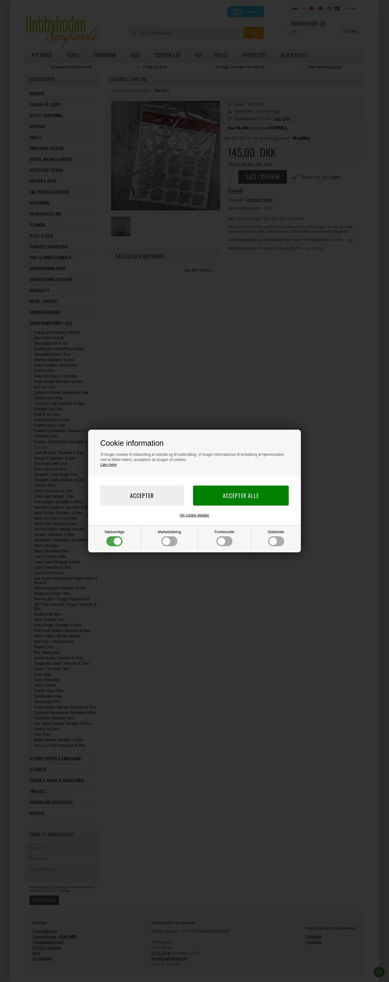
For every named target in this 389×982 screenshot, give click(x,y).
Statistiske (276, 538)
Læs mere (108, 464)
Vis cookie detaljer (194, 515)
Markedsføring (169, 538)
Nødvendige (115, 538)
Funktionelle (224, 538)
